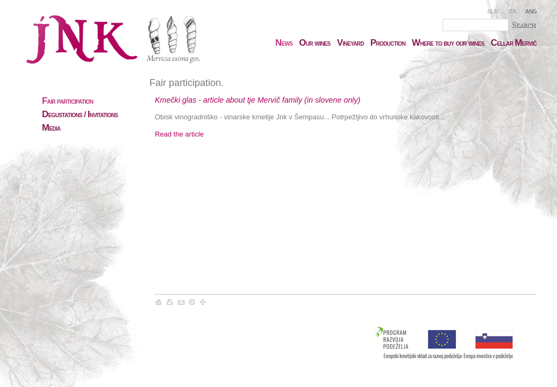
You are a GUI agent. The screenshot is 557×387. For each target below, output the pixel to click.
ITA (512, 11)
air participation (67, 101)
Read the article (179, 134)
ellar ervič (514, 43)
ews (283, 43)
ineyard (350, 43)
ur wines (314, 43)
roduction (387, 43)
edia (51, 128)
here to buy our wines (448, 43)
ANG (531, 11)
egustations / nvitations (80, 114)
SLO (492, 11)
